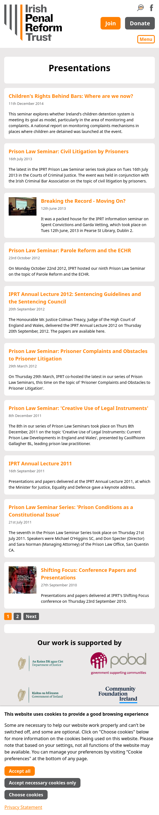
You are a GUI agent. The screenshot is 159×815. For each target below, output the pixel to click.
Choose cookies (26, 795)
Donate (140, 23)
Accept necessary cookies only (42, 783)
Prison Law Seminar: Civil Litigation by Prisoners (69, 151)
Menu (146, 39)
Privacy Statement (23, 807)
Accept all (19, 771)
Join (110, 23)
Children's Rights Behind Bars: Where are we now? (71, 96)
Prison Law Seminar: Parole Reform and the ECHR (70, 250)
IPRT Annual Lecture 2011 (40, 463)
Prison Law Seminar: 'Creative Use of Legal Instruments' (78, 408)
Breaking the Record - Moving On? (83, 200)
